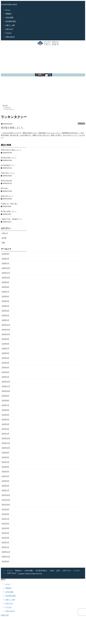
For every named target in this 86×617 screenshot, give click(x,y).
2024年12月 (6, 325)
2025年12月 (6, 268)
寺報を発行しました (8, 173)
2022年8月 (5, 457)
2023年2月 (5, 429)
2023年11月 (6, 386)
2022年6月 (5, 467)
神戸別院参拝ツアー (8, 165)
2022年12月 (6, 438)
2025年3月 (5, 311)
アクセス (8, 33)
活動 (3, 242)
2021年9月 (5, 509)
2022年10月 (6, 448)
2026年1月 (5, 263)
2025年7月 (5, 292)
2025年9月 (5, 282)
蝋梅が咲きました (7, 196)
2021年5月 (5, 528)
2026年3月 (5, 254)
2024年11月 (6, 329)
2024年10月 (6, 334)
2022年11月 (6, 443)
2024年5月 (5, 358)
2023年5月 (5, 415)
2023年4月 (5, 419)
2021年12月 (6, 495)
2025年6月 (5, 296)
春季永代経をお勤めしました (11, 150)
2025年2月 (5, 315)
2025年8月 (5, 287)
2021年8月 (5, 514)
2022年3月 (5, 481)
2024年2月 (5, 372)
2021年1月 (5, 547)
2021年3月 (5, 538)
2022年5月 (5, 471)
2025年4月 (5, 306)
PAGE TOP (5, 615)
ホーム (7, 10)
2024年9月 (5, 339)
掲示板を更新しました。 (13, 127)
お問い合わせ (10, 37)
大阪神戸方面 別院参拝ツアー (12, 219)
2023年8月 (5, 400)
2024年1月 (5, 377)
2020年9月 (5, 561)
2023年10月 (6, 391)
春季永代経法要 (6, 181)
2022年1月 (5, 490)
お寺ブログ (9, 29)
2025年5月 (5, 301)
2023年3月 (5, 424)
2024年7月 (5, 348)
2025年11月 (6, 273)
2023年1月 (5, 433)
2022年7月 (5, 462)
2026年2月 (5, 258)
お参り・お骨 (10, 25)
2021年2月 (5, 542)
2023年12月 (6, 381)
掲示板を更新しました (9, 158)
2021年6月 (5, 523)
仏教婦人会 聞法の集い (9, 204)
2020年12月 (6, 552)
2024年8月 (5, 344)
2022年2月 (5, 486)
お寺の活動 (9, 17)
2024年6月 (5, 353)
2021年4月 (5, 533)
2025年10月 (6, 277)
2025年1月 (5, 320)
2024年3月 (5, 367)
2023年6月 (5, 410)
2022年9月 (5, 452)
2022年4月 (5, 476)
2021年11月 (6, 500)
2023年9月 (5, 396)
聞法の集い (5, 188)
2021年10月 (6, 504)
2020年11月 (6, 556)
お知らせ (81, 123)
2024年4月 (5, 363)
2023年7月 (5, 405)
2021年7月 (5, 519)
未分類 (4, 238)
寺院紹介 (8, 13)
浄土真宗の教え (10, 21)
